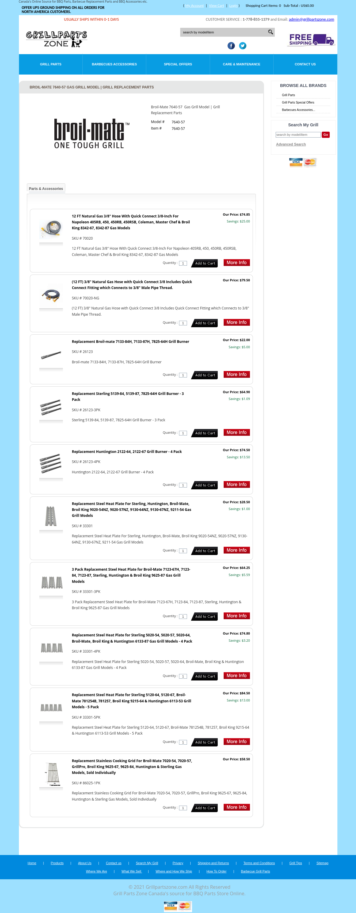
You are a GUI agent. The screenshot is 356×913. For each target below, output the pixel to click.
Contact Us (305, 64)
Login (233, 5)
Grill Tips (295, 863)
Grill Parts (50, 64)
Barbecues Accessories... (298, 110)
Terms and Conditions (259, 863)
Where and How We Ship (174, 871)
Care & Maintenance (242, 64)
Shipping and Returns (213, 863)
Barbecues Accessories (114, 64)
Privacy (178, 863)
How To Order (217, 871)
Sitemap (322, 863)
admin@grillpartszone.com (311, 19)
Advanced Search (291, 144)
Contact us (113, 863)
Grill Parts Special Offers (298, 102)
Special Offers (178, 64)
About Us (84, 863)
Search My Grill (147, 863)
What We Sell (131, 871)
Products (57, 863)
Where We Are (96, 871)
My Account (194, 5)
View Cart (216, 5)
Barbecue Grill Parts (255, 871)
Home (31, 863)
